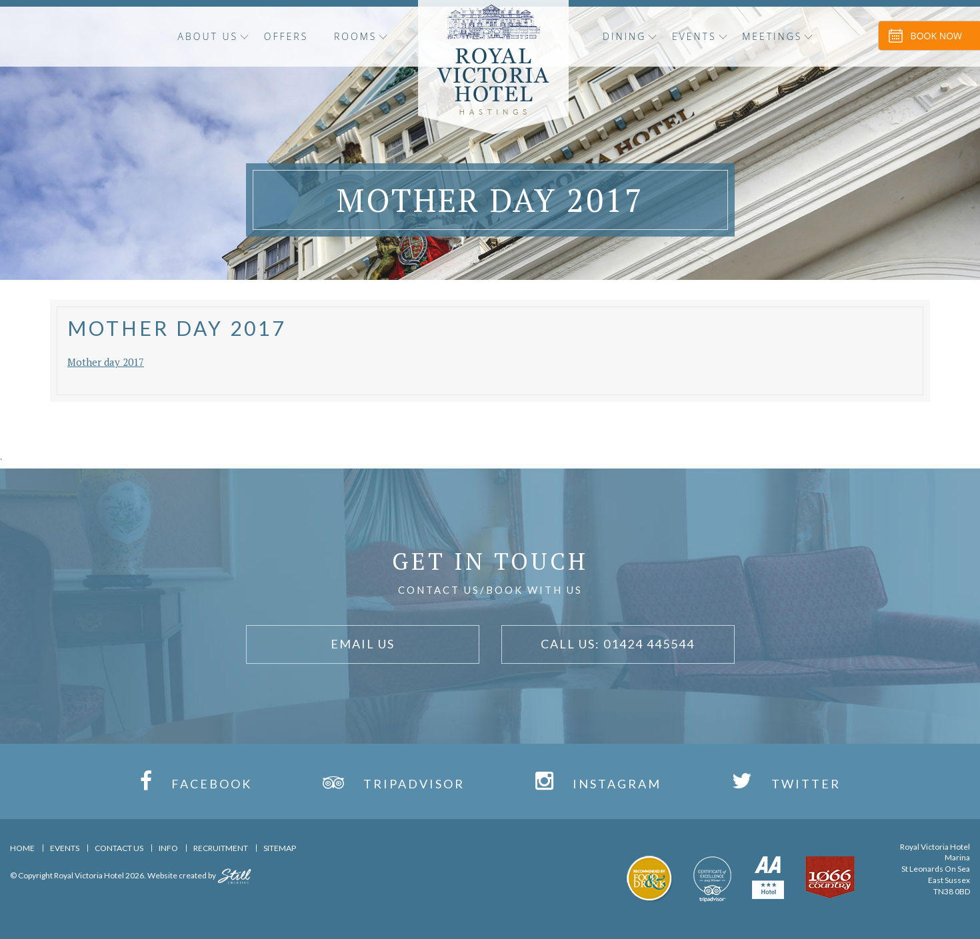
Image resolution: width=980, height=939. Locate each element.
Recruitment (220, 848)
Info (168, 848)
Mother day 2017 (105, 362)
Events (694, 36)
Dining (624, 36)
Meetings (772, 36)
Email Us (363, 643)
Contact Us (119, 848)
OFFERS (286, 36)
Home (22, 848)
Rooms (355, 36)
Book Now (936, 35)
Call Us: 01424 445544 (618, 643)
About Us (208, 36)
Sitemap (279, 848)
